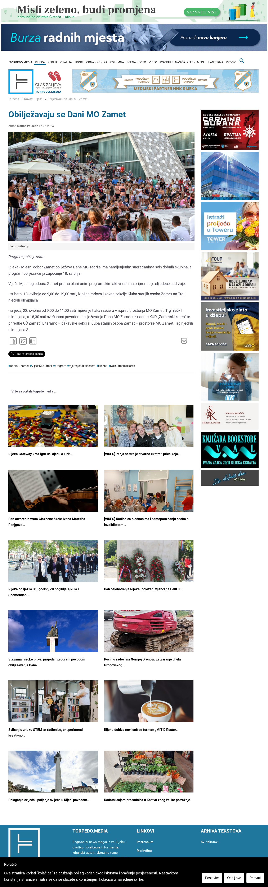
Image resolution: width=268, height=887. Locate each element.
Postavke (212, 878)
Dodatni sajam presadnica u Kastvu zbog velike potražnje (147, 800)
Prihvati (255, 878)
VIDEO (153, 62)
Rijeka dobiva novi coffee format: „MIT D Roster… (141, 730)
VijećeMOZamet (42, 366)
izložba (102, 366)
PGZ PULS (166, 62)
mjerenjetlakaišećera (82, 366)
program (60, 366)
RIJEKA (40, 62)
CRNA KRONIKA (96, 62)
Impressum (145, 842)
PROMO (231, 62)
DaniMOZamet (19, 366)
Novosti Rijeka (33, 99)
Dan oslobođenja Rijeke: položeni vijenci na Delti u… (143, 589)
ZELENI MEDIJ (196, 62)
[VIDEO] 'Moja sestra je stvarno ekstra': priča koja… (142, 454)
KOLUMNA (117, 62)
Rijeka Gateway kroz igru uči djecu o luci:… (40, 454)
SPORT (79, 62)
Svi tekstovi (210, 842)
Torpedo (13, 99)
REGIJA (53, 62)
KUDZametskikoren (122, 366)
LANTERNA (215, 62)
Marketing (144, 850)
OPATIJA (66, 62)
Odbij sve (234, 878)
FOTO (142, 62)
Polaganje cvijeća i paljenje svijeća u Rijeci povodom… (49, 800)
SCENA (131, 62)
